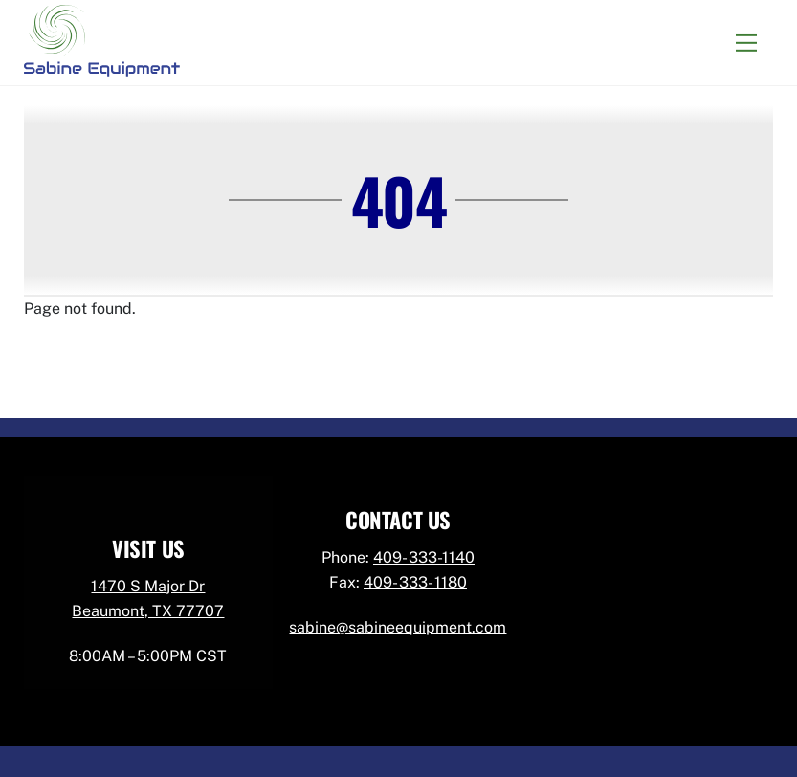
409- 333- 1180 (415, 582)
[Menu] (746, 42)
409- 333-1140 (424, 557)
